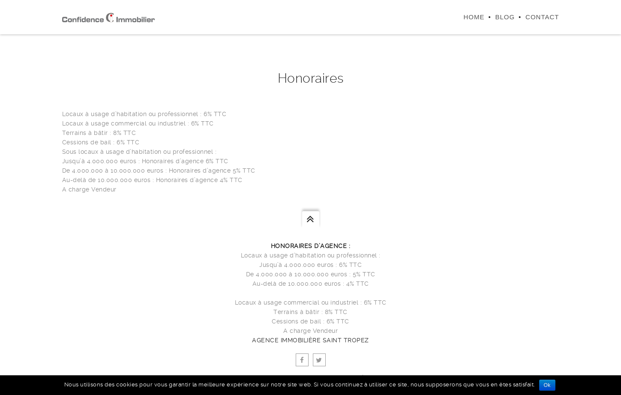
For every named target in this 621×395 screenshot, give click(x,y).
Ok (547, 385)
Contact (542, 17)
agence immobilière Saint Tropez (310, 340)
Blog (505, 17)
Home (473, 17)
